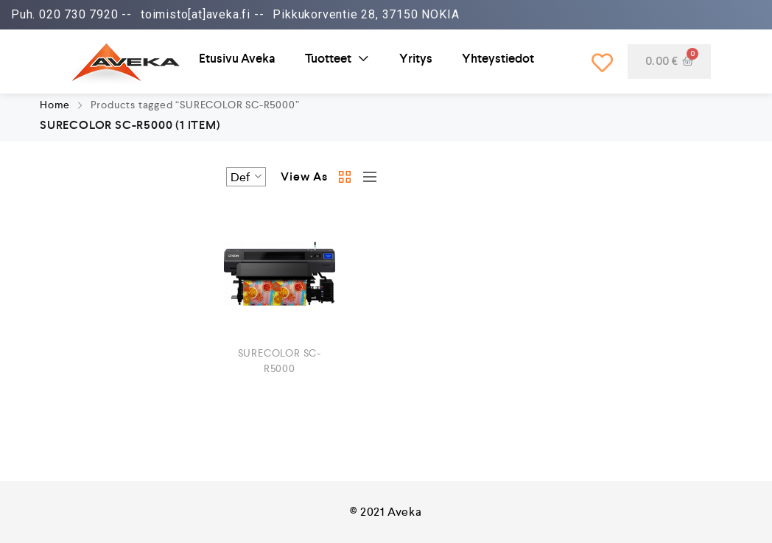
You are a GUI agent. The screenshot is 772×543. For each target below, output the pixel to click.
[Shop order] (246, 176)
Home (55, 104)
